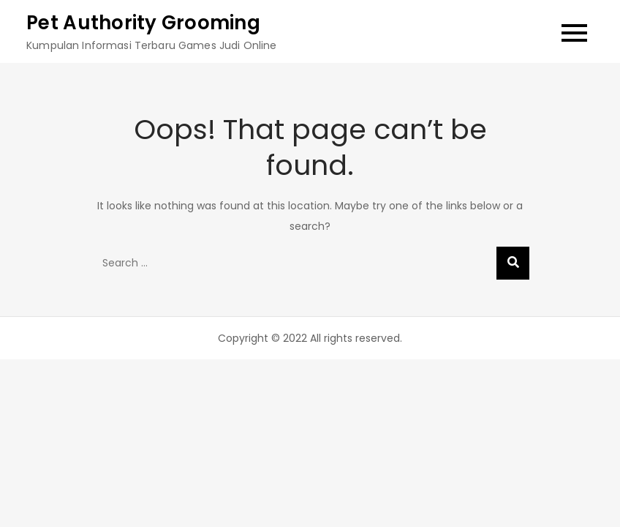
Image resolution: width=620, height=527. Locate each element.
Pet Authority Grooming (143, 23)
